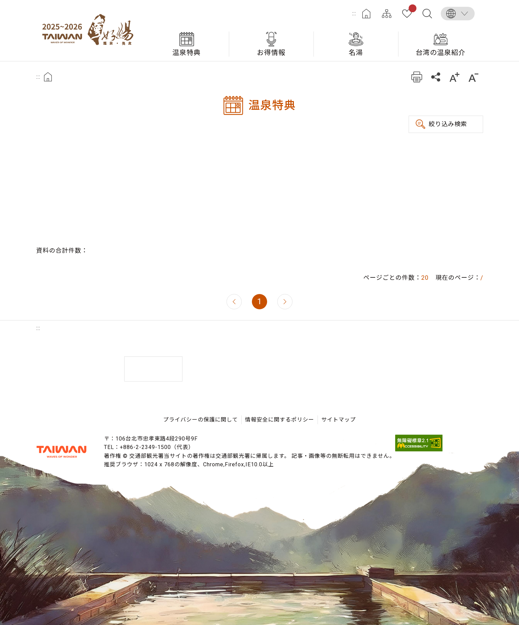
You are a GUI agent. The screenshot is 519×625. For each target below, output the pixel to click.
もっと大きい (454, 76)
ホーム (366, 13)
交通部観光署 (61, 452)
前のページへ (234, 301)
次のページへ (285, 301)
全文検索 (427, 13)
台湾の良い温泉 (90, 31)
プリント (417, 76)
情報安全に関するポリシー (279, 419)
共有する (436, 76)
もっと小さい (473, 76)
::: (354, 13)
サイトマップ (386, 13)
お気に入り (411, 9)
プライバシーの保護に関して (200, 419)
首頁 (48, 76)
